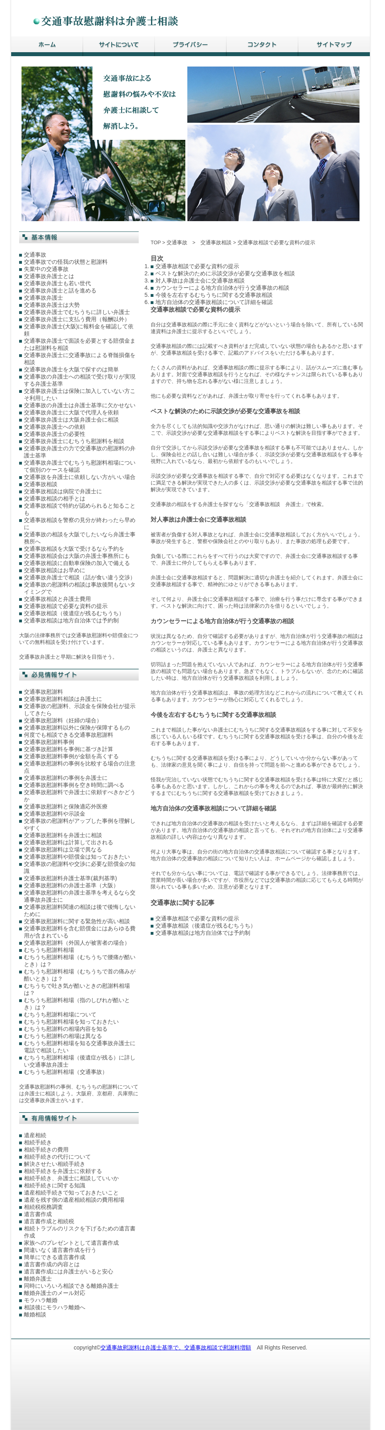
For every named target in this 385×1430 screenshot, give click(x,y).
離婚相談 (35, 1314)
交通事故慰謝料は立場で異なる (63, 849)
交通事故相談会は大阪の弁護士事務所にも (77, 556)
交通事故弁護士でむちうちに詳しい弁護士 (77, 312)
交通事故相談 (40, 484)
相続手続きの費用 (46, 1149)
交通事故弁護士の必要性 (54, 434)
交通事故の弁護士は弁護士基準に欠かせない (80, 405)
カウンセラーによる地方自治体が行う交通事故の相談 (222, 287)
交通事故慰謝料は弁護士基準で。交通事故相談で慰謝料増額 (175, 1347)
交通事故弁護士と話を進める (60, 290)
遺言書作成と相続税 (49, 1221)
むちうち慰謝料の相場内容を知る (66, 1029)
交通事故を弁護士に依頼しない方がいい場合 (80, 477)
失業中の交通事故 (46, 269)
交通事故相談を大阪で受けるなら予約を (74, 548)
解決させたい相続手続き (54, 1164)
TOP (156, 242)
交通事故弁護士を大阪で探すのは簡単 (71, 369)
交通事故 (35, 254)
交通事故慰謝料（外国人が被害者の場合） (77, 943)
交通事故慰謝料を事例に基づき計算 (68, 749)
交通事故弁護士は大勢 (52, 305)
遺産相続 (35, 1135)
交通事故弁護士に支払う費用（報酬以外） (77, 319)
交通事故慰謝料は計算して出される (68, 842)
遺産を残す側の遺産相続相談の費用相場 (74, 1200)
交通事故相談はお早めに (54, 570)
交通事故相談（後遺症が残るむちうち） (74, 613)
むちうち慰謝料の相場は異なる (63, 1036)
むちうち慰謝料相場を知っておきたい (71, 1021)
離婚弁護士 (38, 1278)
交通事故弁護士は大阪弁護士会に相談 (71, 419)
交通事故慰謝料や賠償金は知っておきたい (77, 856)
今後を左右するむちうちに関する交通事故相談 (214, 295)
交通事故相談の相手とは (54, 498)
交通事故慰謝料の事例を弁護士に (66, 778)
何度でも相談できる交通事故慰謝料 (68, 735)
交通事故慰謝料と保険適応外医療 (66, 806)
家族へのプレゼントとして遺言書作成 (71, 1243)
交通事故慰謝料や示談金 (54, 813)
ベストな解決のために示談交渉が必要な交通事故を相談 (225, 273)
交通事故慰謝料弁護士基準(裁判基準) (70, 878)
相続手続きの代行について (57, 1156)
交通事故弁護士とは (49, 276)
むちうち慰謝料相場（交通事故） (66, 1072)
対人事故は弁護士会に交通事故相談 (200, 280)
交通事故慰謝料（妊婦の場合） (63, 720)
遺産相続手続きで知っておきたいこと (71, 1192)
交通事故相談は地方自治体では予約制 (71, 620)
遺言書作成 (38, 1214)
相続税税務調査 (43, 1207)
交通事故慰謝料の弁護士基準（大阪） (71, 885)
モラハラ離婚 (40, 1300)
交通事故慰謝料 (43, 692)
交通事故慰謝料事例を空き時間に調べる (74, 785)
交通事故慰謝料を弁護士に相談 (63, 835)
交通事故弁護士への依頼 (54, 427)
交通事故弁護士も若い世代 (57, 283)
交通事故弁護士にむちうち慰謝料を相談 (74, 441)
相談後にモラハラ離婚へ (54, 1307)
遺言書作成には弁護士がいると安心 (68, 1271)
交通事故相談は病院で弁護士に (63, 491)
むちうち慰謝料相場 (49, 950)
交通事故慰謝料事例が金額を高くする (71, 756)
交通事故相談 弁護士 (275, 504)
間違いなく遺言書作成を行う (60, 1250)
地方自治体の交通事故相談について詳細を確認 (214, 302)
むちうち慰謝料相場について (60, 1014)
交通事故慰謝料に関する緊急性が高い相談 (77, 921)
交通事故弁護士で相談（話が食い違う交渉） (80, 577)
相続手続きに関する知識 (54, 1185)
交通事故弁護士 (43, 297)
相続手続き (38, 1142)
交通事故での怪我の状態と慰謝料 (66, 262)
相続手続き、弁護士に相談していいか (71, 1178)
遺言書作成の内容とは (52, 1264)
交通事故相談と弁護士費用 (57, 599)
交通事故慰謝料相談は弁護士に (63, 699)
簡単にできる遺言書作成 (54, 1257)
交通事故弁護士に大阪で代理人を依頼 (71, 412)
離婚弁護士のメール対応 (54, 1293)
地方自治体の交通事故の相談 (205, 823)
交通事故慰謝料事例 (49, 742)
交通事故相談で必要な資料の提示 (66, 606)
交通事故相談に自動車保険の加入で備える (77, 563)
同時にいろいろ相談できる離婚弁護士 (71, 1286)
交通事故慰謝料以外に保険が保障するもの (77, 727)
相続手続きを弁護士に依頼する (63, 1171)
